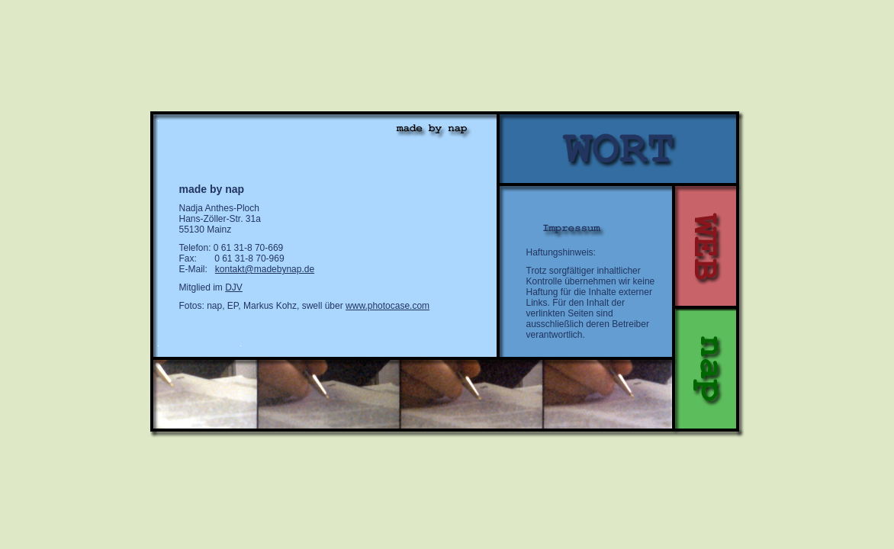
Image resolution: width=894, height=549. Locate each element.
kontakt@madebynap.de (264, 269)
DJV (234, 287)
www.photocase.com (387, 305)
